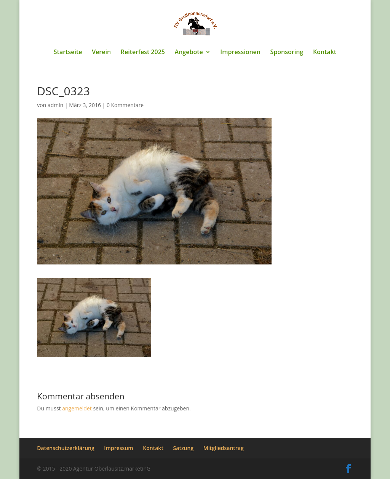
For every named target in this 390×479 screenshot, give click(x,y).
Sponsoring (287, 52)
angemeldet (77, 408)
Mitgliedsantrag (223, 448)
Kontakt (324, 52)
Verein (101, 52)
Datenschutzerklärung (65, 448)
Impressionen (240, 52)
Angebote (189, 52)
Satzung (183, 448)
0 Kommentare (125, 105)
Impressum (118, 448)
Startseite (68, 52)
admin (55, 105)
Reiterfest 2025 (143, 52)
